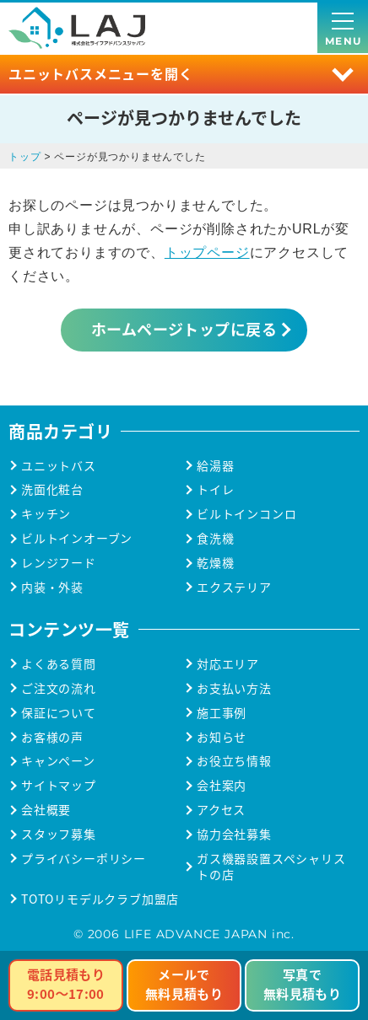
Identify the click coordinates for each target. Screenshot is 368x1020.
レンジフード (58, 563)
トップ (24, 157)
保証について (58, 713)
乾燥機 (215, 563)
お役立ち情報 (234, 761)
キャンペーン (58, 761)
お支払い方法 (234, 688)
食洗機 (215, 538)
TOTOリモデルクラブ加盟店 (100, 899)
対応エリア (228, 664)
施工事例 (221, 713)
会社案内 (221, 785)
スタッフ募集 (58, 834)
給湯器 (215, 466)
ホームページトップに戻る (184, 329)
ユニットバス (58, 466)
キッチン (46, 514)
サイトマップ (58, 785)
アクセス (221, 810)
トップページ (207, 252)
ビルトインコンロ (246, 514)
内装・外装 (52, 587)
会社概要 (46, 810)
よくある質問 (58, 664)
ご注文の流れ (58, 688)
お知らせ (221, 737)
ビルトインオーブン (77, 538)
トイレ (215, 489)
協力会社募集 (234, 834)
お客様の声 (52, 737)
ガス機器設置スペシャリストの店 (271, 867)
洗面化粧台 (52, 489)
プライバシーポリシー (83, 859)
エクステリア (234, 587)
